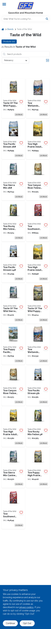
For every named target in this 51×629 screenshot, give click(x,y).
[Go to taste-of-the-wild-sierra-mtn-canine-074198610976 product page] (13, 304)
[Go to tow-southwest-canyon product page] (38, 221)
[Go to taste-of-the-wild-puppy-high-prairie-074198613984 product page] (38, 304)
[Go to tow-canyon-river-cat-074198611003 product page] (38, 180)
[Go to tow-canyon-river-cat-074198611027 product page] (13, 386)
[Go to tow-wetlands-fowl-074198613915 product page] (38, 98)
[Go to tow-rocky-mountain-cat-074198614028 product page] (13, 221)
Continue (10, 623)
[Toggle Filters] (47, 60)
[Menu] (4, 4)
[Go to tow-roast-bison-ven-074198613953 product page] (38, 139)
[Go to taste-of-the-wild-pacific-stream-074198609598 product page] (13, 263)
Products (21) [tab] (9, 41)
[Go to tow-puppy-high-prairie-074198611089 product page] (38, 468)
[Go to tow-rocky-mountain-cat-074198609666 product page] (38, 427)
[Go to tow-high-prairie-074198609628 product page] (13, 427)
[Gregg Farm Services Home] (25, 5)
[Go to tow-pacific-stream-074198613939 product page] (13, 139)
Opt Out (27, 623)
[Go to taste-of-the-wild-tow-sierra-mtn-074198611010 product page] (13, 468)
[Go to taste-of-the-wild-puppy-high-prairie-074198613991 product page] (13, 98)
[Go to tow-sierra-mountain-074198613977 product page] (13, 180)
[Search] (47, 18)
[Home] (2, 29)
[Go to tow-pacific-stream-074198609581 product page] (38, 386)
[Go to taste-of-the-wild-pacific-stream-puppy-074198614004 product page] (13, 345)
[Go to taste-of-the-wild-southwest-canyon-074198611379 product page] (13, 509)
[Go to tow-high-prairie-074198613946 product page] (38, 263)
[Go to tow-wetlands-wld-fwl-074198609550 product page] (38, 345)
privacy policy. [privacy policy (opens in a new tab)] (26, 607)
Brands (10, 29)
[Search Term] (25, 19)
